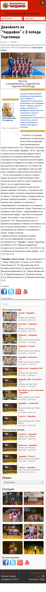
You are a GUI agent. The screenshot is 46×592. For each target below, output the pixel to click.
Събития (13, 42)
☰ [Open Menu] (42, 2)
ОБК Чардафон (9, 572)
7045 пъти (15, 47)
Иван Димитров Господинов (18, 45)
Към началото (6, 298)
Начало (4, 42)
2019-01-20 (40, 45)
